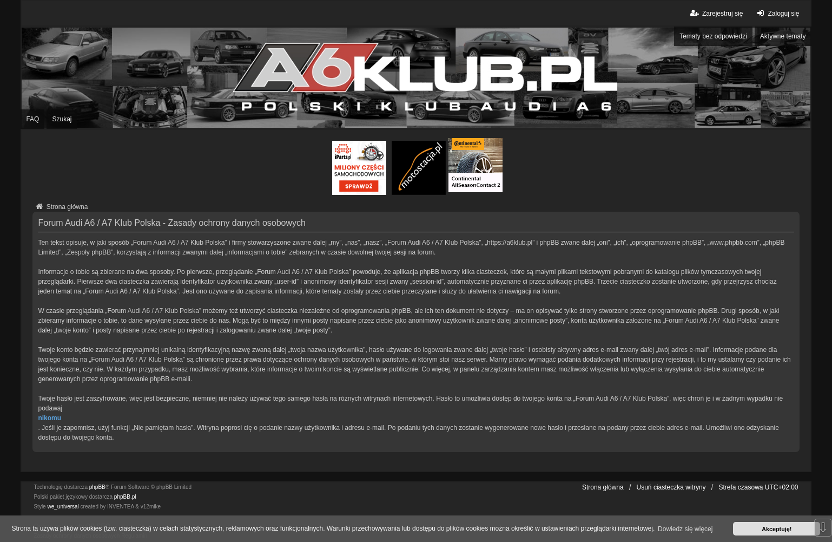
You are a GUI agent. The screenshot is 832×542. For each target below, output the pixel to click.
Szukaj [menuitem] (61, 119)
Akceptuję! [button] (776, 529)
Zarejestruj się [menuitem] (716, 13)
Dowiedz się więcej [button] (685, 529)
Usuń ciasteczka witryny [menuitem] (671, 487)
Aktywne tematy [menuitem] (783, 36)
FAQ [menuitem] (32, 119)
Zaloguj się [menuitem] (776, 13)
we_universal (62, 507)
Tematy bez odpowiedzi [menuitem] (713, 36)
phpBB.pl (125, 497)
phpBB (97, 487)
